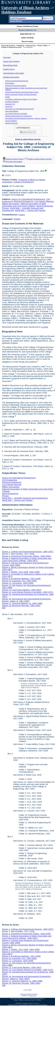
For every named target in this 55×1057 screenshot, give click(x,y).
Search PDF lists (16, 21)
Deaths (7, 97)
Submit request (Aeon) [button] (13, 159)
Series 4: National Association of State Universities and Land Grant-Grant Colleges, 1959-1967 (26, 559)
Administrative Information (13, 73)
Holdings (21, 45)
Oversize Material (11, 121)
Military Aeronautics (10, 204)
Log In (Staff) (28, 990)
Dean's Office (43, 45)
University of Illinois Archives (25, 8)
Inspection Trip (10, 104)
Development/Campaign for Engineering (18, 116)
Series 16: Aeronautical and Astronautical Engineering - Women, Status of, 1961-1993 (27, 600)
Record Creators (27, 41)
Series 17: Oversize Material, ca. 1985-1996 (22, 603)
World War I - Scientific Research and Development (25, 498)
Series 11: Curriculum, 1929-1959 (17, 583)
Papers (22, 215)
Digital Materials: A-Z (27, 34)
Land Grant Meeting (11, 111)
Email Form (32, 995)
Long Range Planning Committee (16, 113)
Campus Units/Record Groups (27, 26)
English (17, 219)
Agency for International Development (28, 199)
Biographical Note (10, 65)
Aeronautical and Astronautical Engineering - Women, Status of (26, 118)
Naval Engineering (44, 206)
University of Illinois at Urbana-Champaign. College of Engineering (24, 181)
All (4, 608)
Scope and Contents (11, 61)
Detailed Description (11, 77)
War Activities (9, 83)
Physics (5, 208)
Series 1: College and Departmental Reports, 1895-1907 (27, 552)
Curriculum (9, 106)
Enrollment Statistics (12, 101)
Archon (25, 1003)
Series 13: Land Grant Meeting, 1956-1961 (22, 590)
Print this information (12, 162)
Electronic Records (11, 123)
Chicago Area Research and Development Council (21, 92)
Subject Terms (9, 69)
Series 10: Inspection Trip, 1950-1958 (19, 581)
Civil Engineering (9, 480)
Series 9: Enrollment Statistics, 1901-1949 (21, 578)
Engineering (31, 45)
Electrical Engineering (23, 201)
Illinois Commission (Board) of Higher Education (21, 94)
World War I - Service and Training (30, 210)
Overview (7, 57)
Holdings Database (16, 12)
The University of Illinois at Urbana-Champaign (33, 1005)
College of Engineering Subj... (11, 47)
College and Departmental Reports (16, 81)
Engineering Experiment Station (15, 85)
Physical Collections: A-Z (27, 30)
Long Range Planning (43, 201)
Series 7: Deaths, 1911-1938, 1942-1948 (21, 572)
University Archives (8, 45)
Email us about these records (28, 139)
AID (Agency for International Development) (19, 109)
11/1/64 (44, 327)
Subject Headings (27, 38)
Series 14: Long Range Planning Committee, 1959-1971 (27, 592)
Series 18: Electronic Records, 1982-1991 (21, 605)
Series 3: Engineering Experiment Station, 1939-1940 (26, 556)
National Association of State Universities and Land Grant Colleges (24, 205)
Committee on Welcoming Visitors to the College (21, 99)
